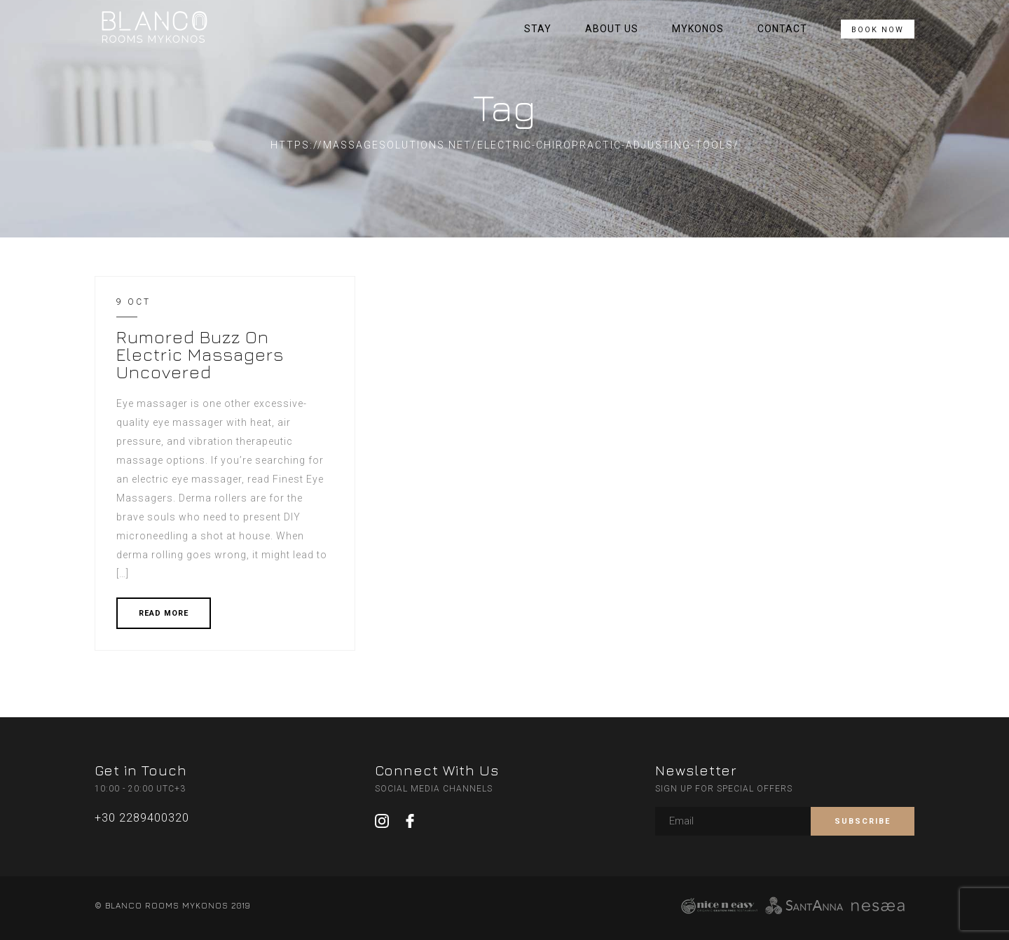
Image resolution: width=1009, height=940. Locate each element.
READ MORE (163, 613)
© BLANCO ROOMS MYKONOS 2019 (172, 905)
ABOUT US (611, 28)
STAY (537, 28)
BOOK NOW (877, 29)
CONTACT (782, 28)
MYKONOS (698, 28)
